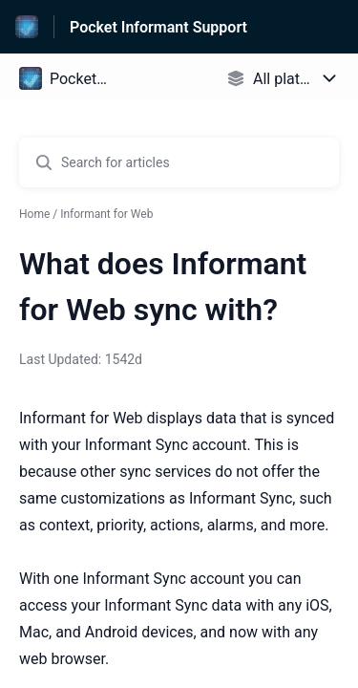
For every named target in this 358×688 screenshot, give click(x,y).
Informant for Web (106, 214)
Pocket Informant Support (158, 27)
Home (34, 214)
